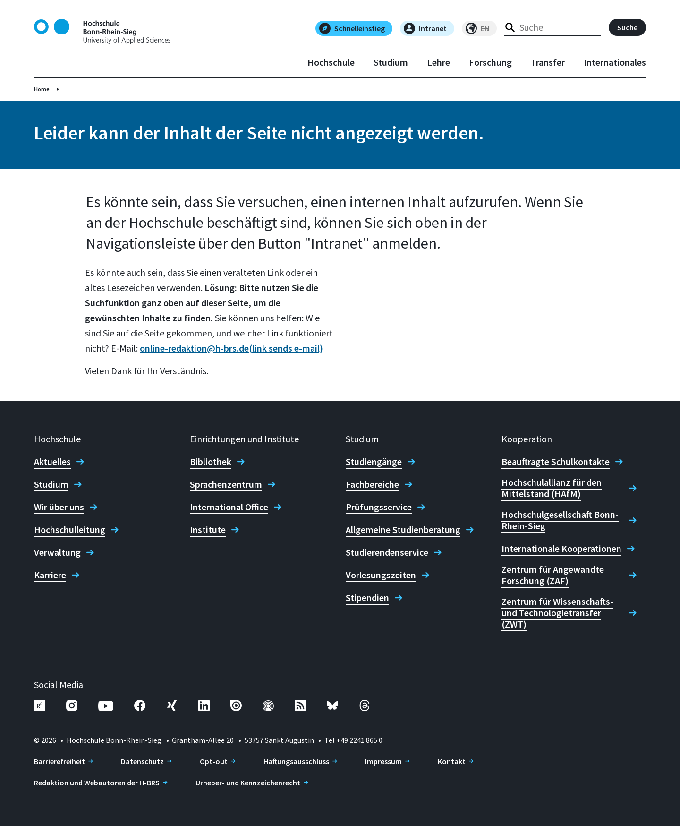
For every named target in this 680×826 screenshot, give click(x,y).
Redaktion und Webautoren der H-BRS (97, 782)
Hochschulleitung (69, 529)
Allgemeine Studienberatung (403, 529)
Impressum (383, 761)
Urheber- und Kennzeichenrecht (248, 782)
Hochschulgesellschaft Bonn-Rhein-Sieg (560, 520)
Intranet (425, 28)
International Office (229, 507)
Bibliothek (210, 461)
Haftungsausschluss (296, 761)
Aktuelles (52, 461)
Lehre (438, 62)
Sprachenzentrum (226, 484)
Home (42, 89)
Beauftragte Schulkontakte (556, 461)
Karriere (50, 575)
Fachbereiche (372, 484)
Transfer (548, 62)
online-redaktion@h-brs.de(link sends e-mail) (231, 348)
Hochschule (331, 62)
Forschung (490, 62)
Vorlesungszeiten (381, 575)
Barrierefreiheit (59, 761)
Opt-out (214, 761)
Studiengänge (374, 461)
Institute (208, 529)
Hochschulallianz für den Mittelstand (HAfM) (552, 488)
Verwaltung (57, 552)
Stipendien (367, 597)
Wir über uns (59, 507)
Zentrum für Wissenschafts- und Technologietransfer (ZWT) (557, 613)
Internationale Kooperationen (561, 548)
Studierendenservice (387, 552)
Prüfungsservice (379, 507)
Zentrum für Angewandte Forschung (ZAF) (553, 575)
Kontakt (452, 761)
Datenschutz (142, 761)
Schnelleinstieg (352, 28)
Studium (391, 62)
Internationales (615, 62)
